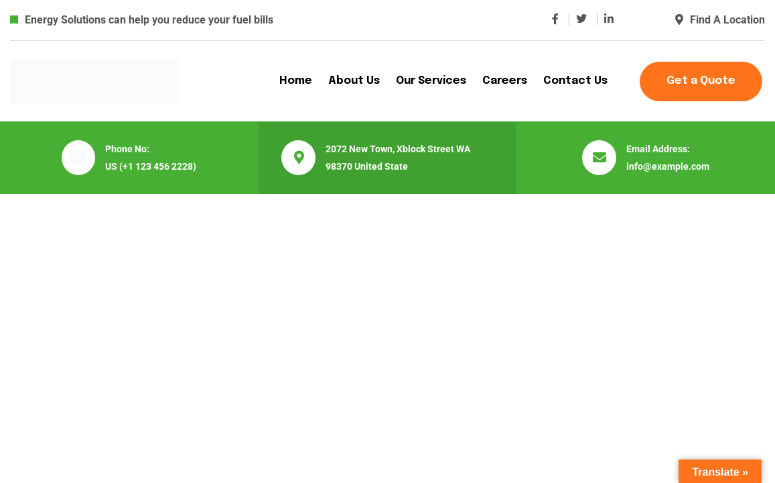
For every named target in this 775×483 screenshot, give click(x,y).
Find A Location (720, 19)
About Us (354, 81)
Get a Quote (700, 81)
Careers (504, 81)
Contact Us (575, 81)
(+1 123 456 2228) (157, 166)
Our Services (431, 81)
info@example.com (667, 166)
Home (295, 81)
